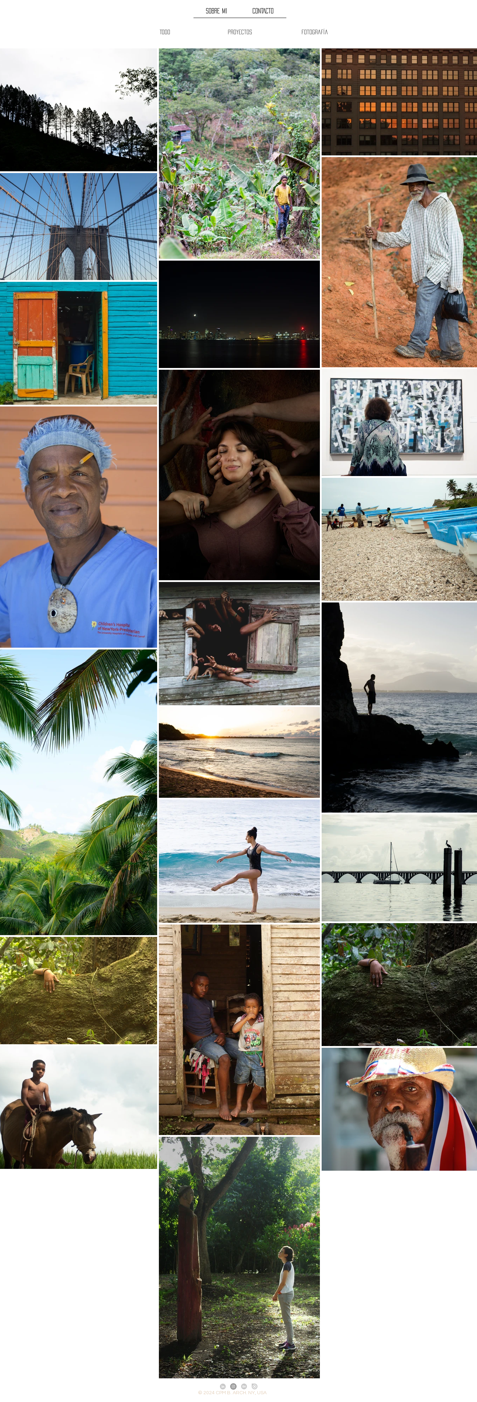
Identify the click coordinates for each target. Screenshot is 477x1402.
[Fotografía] (315, 32)
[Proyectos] (240, 32)
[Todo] (165, 32)
